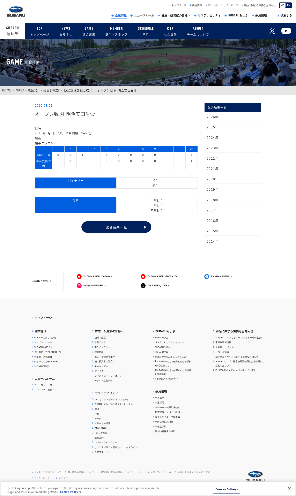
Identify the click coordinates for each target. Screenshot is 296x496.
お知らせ (66, 30)
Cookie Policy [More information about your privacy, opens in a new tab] (69, 492)
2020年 (213, 178)
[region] (148, 489)
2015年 (213, 230)
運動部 (12, 30)
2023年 (213, 147)
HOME (6, 90)
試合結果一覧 (116, 227)
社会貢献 (170, 30)
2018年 (213, 199)
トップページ (39, 30)
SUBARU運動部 (27, 90)
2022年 (213, 158)
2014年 (213, 241)
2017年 (213, 210)
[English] (285, 5)
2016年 (213, 220)
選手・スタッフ (116, 30)
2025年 (213, 127)
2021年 (213, 168)
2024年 (213, 137)
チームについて (198, 30)
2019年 (213, 189)
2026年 (213, 116)
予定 (146, 30)
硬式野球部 (51, 90)
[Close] (289, 488)
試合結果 (88, 30)
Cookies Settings (226, 489)
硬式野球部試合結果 (78, 90)
